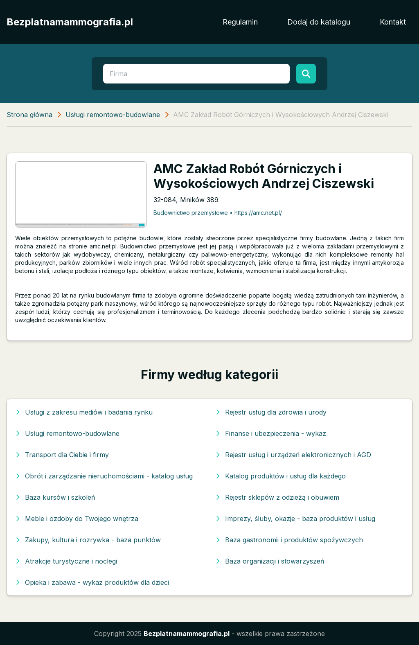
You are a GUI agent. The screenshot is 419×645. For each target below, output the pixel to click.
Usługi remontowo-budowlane (112, 115)
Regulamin (240, 22)
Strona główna (29, 115)
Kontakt (393, 22)
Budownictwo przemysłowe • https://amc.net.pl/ (217, 212)
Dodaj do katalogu (318, 22)
